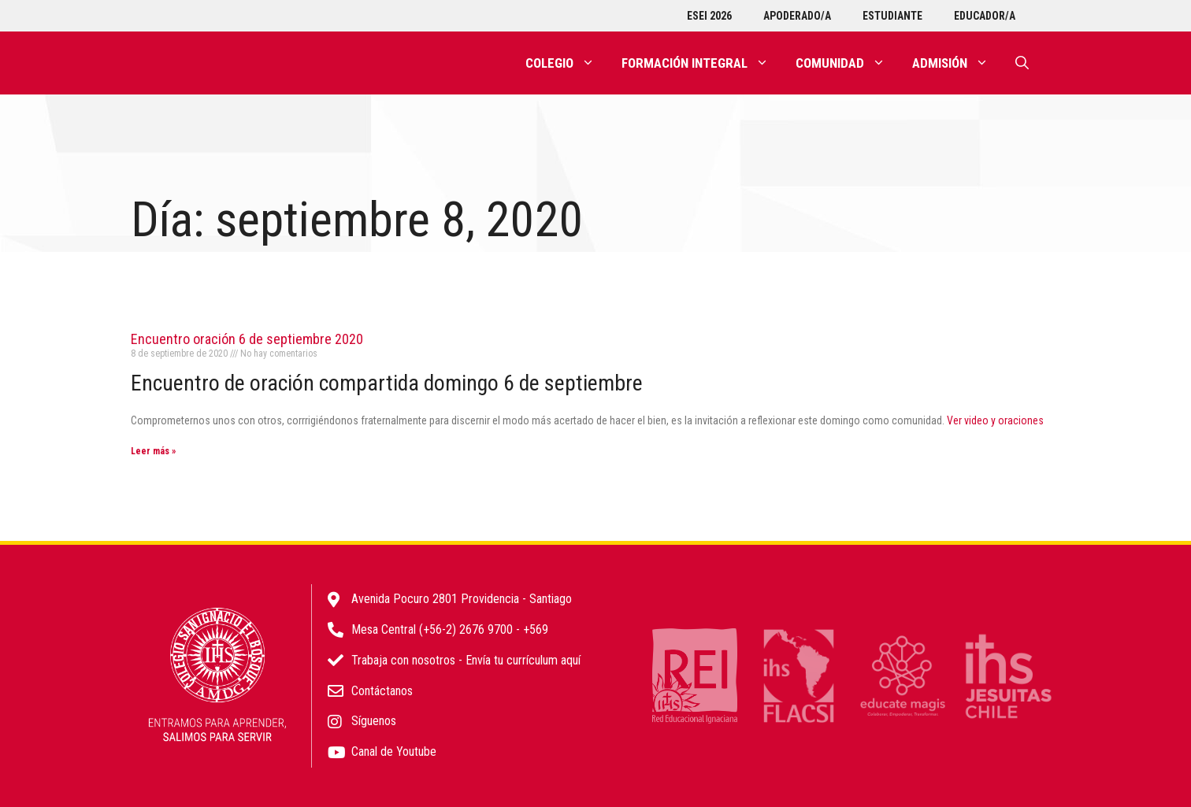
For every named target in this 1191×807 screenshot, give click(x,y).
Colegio (566, 63)
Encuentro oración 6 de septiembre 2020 (247, 339)
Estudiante (892, 15)
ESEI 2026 (709, 15)
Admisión (957, 63)
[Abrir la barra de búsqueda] (1022, 63)
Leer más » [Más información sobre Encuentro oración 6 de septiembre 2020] (153, 451)
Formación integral (701, 63)
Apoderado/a (797, 15)
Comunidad (847, 63)
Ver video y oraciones (995, 420)
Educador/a (984, 15)
